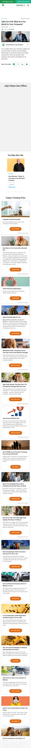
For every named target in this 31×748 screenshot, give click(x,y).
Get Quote (15, 467)
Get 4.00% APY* (15, 399)
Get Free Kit (15, 721)
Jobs (6, 18)
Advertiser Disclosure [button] (25, 18)
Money (2, 18)
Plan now (15, 660)
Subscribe (19, 5)
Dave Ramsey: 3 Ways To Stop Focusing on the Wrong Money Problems (18, 178)
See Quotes (15, 598)
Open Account (15, 365)
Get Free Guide (15, 630)
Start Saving (15, 532)
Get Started (15, 229)
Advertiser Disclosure (23, 233)
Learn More (15, 298)
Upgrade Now (15, 498)
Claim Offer (15, 269)
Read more (12, 187)
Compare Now (15, 566)
